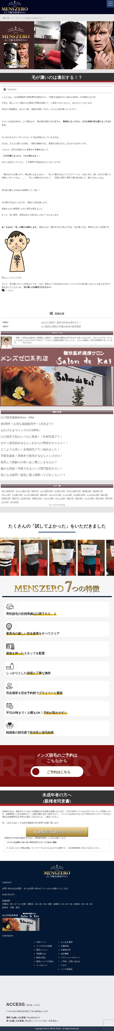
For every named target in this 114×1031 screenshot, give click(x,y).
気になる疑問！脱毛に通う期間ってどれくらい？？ (33, 474)
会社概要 (65, 954)
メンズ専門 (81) (46, 491)
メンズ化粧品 (66, 969)
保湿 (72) (35, 491)
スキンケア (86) (55, 495)
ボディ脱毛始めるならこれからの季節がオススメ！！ (34, 443)
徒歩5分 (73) (98, 491)
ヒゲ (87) (5, 502)
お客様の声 (66, 950)
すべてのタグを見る (57, 505)
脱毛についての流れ (45, 961)
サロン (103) (60, 498)
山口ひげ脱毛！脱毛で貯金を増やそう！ (61, 322)
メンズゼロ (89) (93, 495)
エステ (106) (49, 498)
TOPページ (41, 942)
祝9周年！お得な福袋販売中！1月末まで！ (28, 423)
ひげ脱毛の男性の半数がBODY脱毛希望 (61, 326)
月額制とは (41, 954)
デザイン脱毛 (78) (73, 491)
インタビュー (42, 965)
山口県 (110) (26, 498)
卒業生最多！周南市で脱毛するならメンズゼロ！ (32, 455)
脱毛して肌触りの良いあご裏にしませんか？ (29, 462)
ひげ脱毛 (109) (79, 495)
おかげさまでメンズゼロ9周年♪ (20, 430)
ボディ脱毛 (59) (7, 491)
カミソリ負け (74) (23, 491)
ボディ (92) (6, 495)
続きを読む (27, 343)
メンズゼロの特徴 (44, 946)
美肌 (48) (43, 495)
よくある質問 (66, 942)
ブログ (10, 290)
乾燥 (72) (70, 498)
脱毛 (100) (100, 498)
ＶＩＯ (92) (67, 495)
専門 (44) (109, 498)
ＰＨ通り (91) (17, 495)
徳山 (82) (104, 495)
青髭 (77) (15, 498)
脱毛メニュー (42, 950)
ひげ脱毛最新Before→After (18, 417)
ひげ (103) (14, 502)
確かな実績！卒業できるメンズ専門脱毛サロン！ (32, 468)
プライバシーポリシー (70, 957)
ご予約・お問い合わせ (70, 961)
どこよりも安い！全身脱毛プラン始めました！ (30, 449)
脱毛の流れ (41, 957)
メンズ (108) (89, 498)
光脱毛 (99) (6, 498)
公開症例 (65, 946)
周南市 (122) (37, 498)
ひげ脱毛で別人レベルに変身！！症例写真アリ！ (32, 436)
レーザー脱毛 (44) (31, 495)
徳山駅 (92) (86, 491)
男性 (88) (79, 498)
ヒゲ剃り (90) (59, 491)
